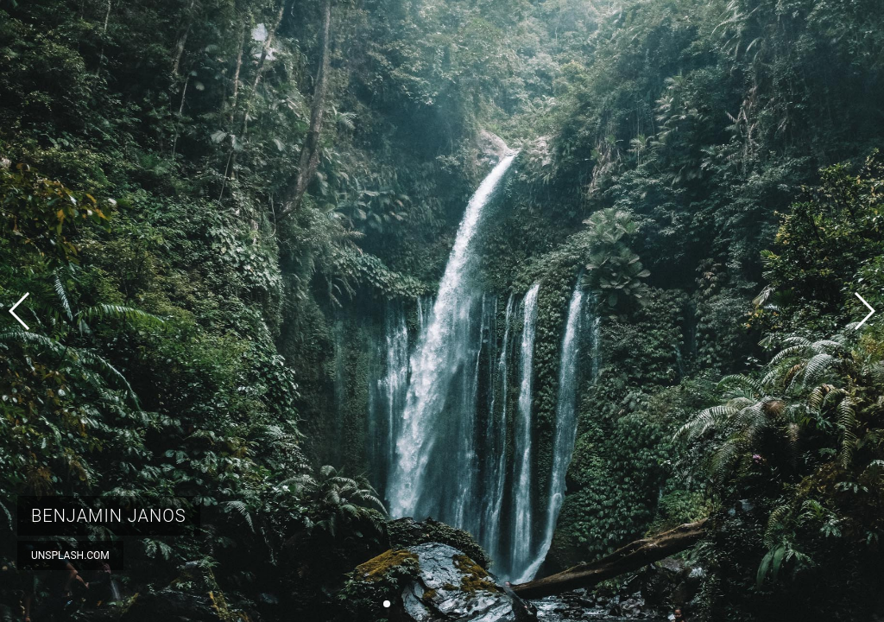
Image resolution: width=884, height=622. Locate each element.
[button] (386, 603)
